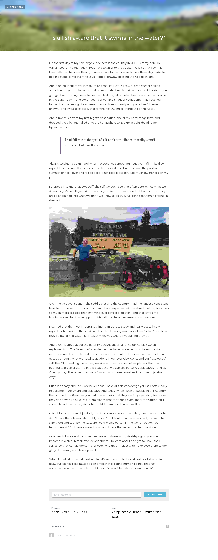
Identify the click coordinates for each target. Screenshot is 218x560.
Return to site (14, 6)
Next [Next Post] (114, 508)
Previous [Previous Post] (54, 508)
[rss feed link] (167, 526)
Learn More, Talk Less (68, 512)
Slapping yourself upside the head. (136, 514)
